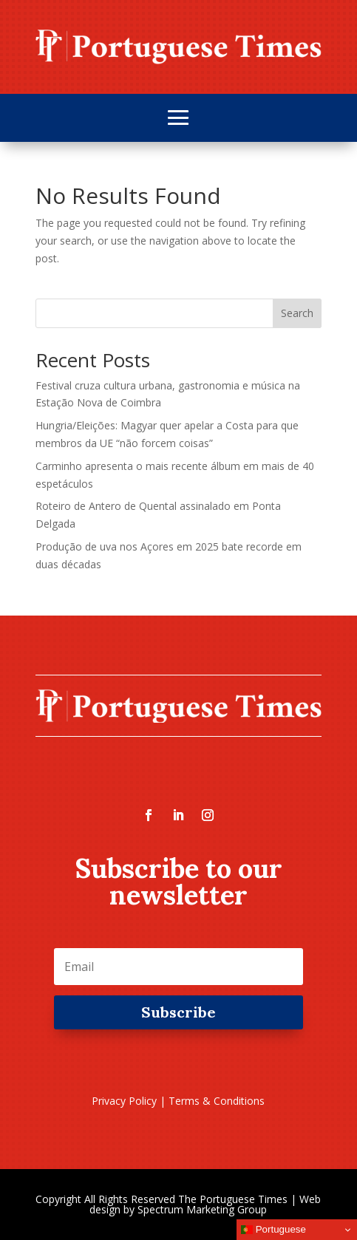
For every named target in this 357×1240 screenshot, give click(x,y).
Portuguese (273, 1230)
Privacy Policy (124, 1101)
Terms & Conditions (217, 1101)
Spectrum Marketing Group (202, 1209)
